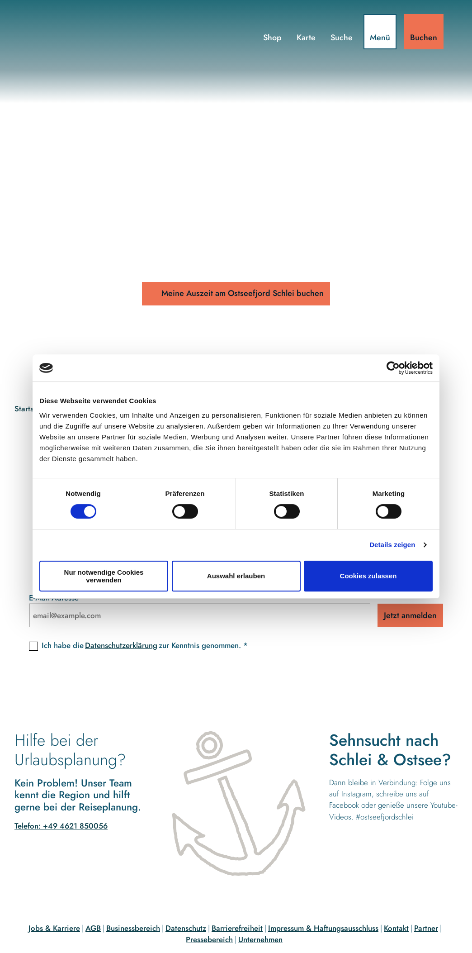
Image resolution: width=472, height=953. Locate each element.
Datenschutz (185, 928)
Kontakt (396, 928)
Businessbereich (133, 928)
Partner (426, 928)
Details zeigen (392, 544)
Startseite (30, 408)
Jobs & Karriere (54, 928)
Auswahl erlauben (236, 576)
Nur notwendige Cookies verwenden (104, 576)
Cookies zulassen (368, 576)
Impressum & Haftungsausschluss (323, 928)
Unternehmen (260, 939)
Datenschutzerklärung (121, 645)
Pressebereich (209, 939)
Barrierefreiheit (237, 928)
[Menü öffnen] (379, 32)
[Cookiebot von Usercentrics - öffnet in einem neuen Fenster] (393, 368)
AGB (93, 928)
